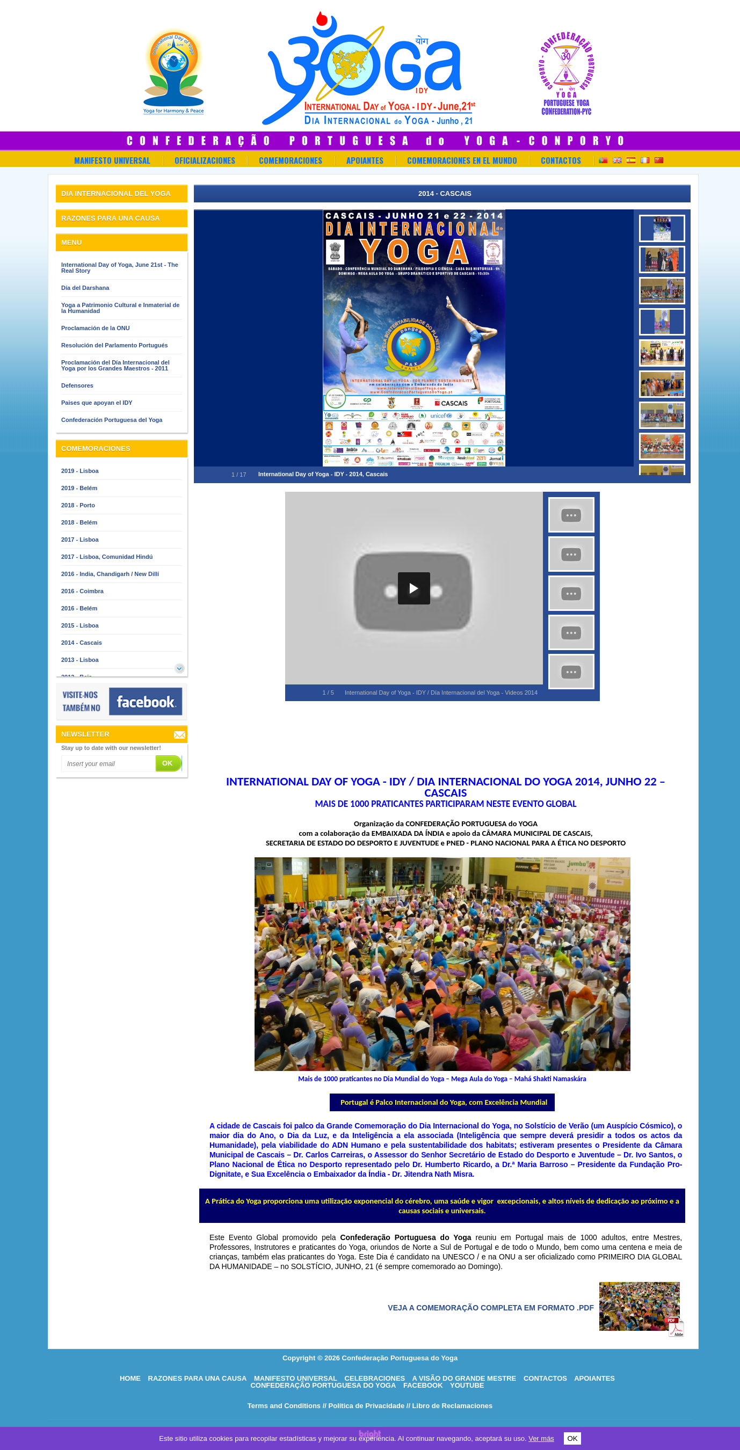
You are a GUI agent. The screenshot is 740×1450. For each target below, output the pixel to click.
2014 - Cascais (81, 642)
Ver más (541, 1438)
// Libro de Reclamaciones (449, 1406)
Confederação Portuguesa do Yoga (323, 1385)
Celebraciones (375, 1378)
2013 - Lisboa (80, 660)
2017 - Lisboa (80, 539)
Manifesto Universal (112, 160)
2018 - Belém (79, 522)
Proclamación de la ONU (95, 328)
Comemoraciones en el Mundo (462, 160)
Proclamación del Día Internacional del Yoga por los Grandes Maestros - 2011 (115, 365)
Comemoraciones (290, 160)
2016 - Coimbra (82, 591)
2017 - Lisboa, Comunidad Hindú (107, 556)
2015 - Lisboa (80, 625)
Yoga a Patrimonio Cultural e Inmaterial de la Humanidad (120, 308)
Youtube (467, 1385)
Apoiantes (364, 160)
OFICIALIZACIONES (205, 160)
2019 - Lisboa (80, 471)
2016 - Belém (79, 608)
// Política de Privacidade (363, 1406)
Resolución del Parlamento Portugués (114, 345)
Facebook (423, 1385)
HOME (130, 1378)
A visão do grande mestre (464, 1378)
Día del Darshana (85, 288)
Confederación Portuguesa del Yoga (111, 420)
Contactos (561, 160)
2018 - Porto (78, 505)
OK (572, 1438)
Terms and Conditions (284, 1406)
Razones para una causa (197, 1378)
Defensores (77, 385)
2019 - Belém (79, 488)
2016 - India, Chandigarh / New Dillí (110, 574)
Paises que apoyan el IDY (97, 402)
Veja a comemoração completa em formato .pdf (491, 1307)
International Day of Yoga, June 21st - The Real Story (119, 267)
